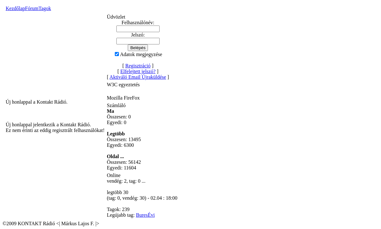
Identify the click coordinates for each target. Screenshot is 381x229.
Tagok (44, 8)
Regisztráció (137, 65)
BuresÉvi (145, 215)
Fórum (31, 8)
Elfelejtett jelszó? (138, 71)
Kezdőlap (15, 8)
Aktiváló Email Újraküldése (137, 77)
